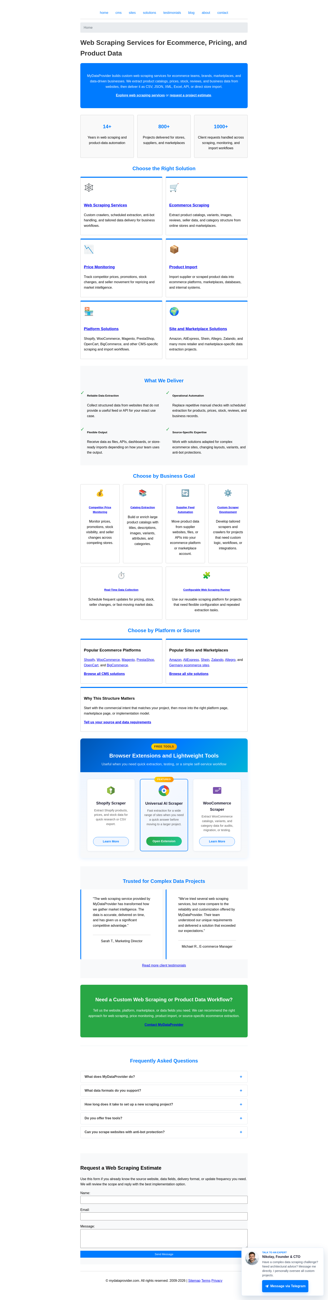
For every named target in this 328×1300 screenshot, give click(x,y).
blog (191, 12)
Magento (128, 660)
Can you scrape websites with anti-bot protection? (125, 1132)
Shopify (89, 660)
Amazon (175, 660)
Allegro (230, 660)
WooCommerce (108, 660)
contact (222, 12)
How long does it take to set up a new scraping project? (129, 1104)
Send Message (164, 1257)
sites (132, 12)
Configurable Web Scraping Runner (206, 589)
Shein (205, 660)
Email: (85, 1210)
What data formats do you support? (113, 1090)
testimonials (172, 12)
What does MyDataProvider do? (110, 1076)
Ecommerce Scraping (189, 205)
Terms (206, 1284)
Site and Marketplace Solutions (198, 329)
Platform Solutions (101, 329)
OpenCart (91, 665)
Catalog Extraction (142, 507)
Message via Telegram (285, 1286)
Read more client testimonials (164, 965)
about (206, 12)
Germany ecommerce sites (189, 665)
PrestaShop (145, 660)
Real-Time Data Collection (121, 589)
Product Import (183, 267)
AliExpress (191, 660)
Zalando (217, 660)
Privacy (216, 1284)
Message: (87, 1226)
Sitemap (194, 1284)
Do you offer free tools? (103, 1118)
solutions (149, 12)
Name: (85, 1193)
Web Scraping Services (105, 205)
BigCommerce (117, 665)
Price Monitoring (99, 267)
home (104, 12)
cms (118, 12)
